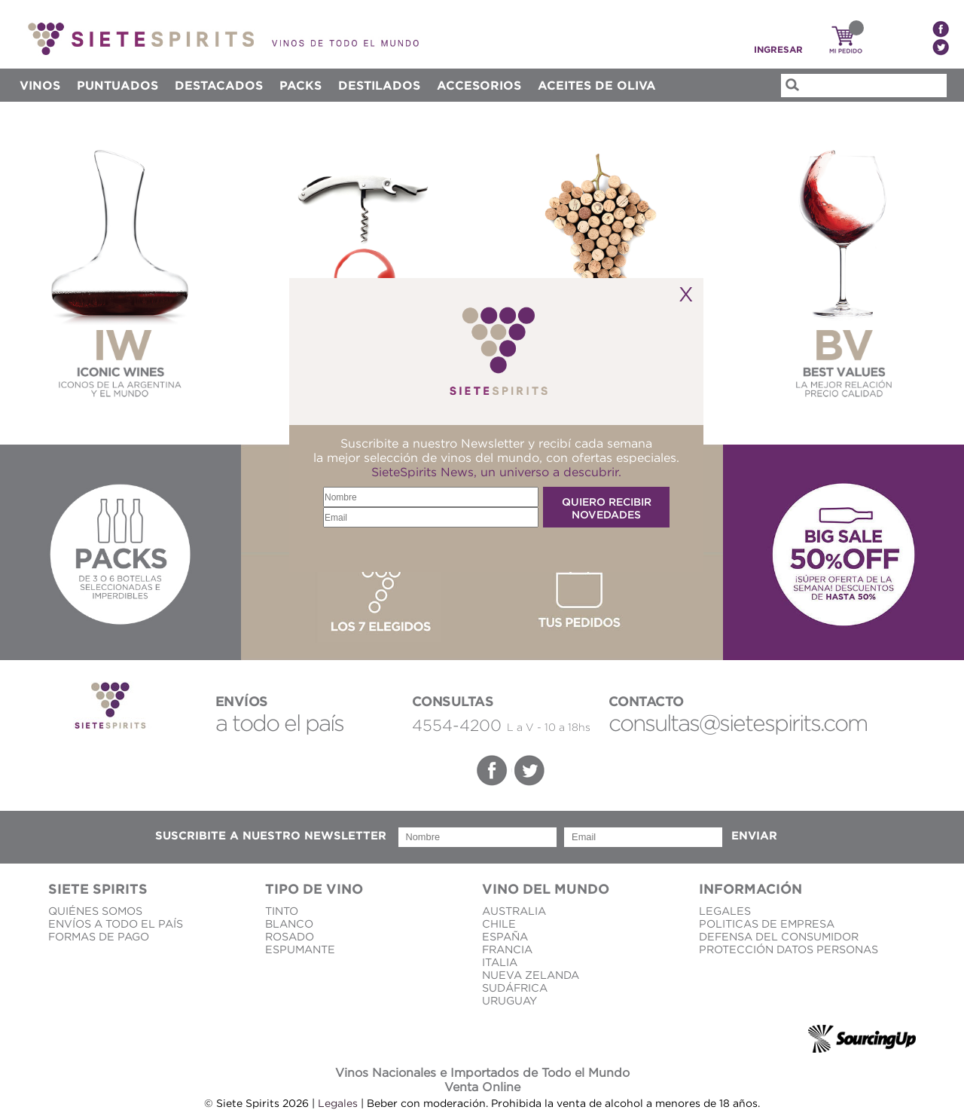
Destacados (219, 85)
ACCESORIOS (479, 85)
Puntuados (117, 85)
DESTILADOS (379, 85)
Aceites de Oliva (597, 85)
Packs (300, 85)
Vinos (40, 85)
